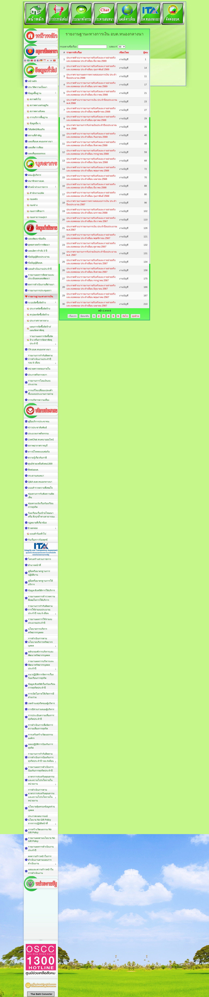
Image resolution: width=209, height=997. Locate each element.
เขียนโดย (124, 52)
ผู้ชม (145, 52)
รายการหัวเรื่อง (74, 52)
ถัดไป (125, 316)
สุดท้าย (135, 316)
